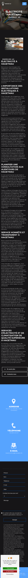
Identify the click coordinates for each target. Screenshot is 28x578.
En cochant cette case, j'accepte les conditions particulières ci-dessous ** (13, 512)
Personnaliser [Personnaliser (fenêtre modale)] (10, 574)
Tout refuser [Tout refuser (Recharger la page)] (10, 571)
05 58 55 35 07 (14, 435)
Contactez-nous (10, 374)
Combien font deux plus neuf (10, 491)
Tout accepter (10, 568)
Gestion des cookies (19, 574)
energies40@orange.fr (14, 451)
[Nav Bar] (24, 3)
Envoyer (14, 518)
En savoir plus (9, 369)
